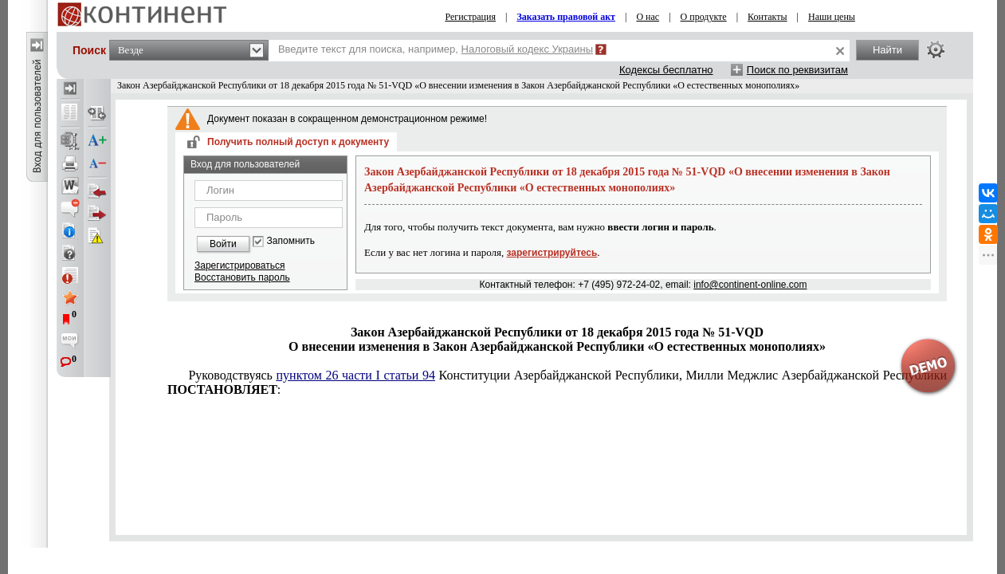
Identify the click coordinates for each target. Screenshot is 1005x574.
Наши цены (831, 16)
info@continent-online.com (750, 284)
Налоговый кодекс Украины (527, 49)
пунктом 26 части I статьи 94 (356, 375)
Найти (887, 50)
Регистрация (470, 16)
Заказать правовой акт (565, 16)
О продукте (704, 16)
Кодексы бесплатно (666, 70)
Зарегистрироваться (239, 265)
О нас (647, 16)
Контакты (767, 16)
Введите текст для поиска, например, (435, 49)
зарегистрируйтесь (552, 252)
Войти (223, 244)
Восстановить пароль (242, 277)
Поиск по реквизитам (797, 70)
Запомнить (291, 241)
